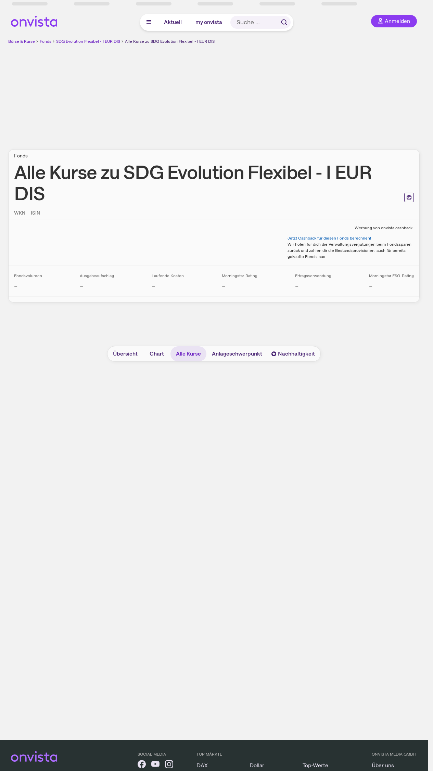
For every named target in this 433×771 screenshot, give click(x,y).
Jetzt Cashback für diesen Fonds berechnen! (329, 238)
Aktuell (173, 22)
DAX (202, 765)
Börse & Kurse (21, 41)
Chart (157, 353)
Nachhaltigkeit (293, 353)
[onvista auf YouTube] (155, 765)
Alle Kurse (188, 353)
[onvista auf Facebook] (142, 765)
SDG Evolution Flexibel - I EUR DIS (88, 41)
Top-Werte (315, 765)
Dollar (257, 765)
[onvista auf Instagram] (169, 765)
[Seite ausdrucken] (409, 197)
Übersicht (125, 353)
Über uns (383, 765)
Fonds (45, 41)
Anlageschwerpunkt (237, 353)
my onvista (208, 22)
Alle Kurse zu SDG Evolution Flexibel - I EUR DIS (170, 41)
